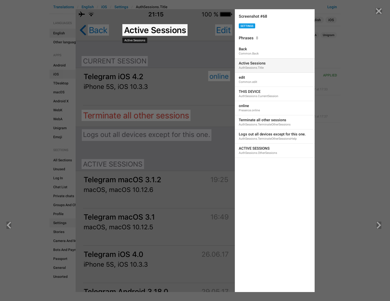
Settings (247, 26)
